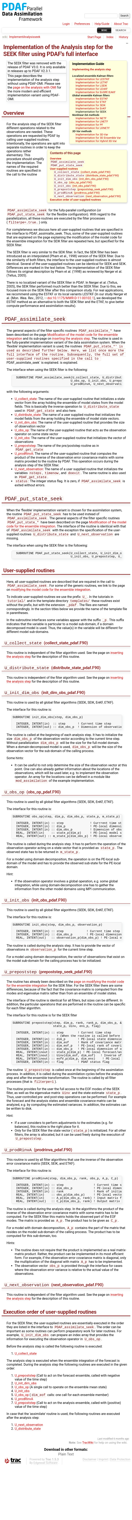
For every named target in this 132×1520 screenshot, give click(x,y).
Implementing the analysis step (91, 69)
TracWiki (88, 1496)
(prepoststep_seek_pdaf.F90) (83, 192)
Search (121, 30)
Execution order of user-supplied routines (75, 203)
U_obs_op (22, 441)
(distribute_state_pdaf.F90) (86, 177)
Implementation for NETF (91, 118)
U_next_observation (29, 480)
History (123, 37)
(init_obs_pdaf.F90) (75, 188)
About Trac (121, 24)
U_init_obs (22, 448)
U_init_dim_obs (25, 433)
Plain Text (66, 1508)
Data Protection (120, 1513)
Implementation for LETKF (92, 82)
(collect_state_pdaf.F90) (82, 173)
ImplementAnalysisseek (24, 37)
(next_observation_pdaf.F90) (87, 200)
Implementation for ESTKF (92, 98)
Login (66, 24)
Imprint (103, 1513)
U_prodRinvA (24, 465)
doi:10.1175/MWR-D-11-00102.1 (69, 303)
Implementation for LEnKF (92, 88)
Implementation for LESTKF (92, 79)
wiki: (5, 37)
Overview (55, 158)
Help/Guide (102, 24)
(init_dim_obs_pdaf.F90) (81, 181)
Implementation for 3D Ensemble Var (98, 137)
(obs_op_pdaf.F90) (73, 185)
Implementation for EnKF (91, 108)
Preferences (82, 24)
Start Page (94, 37)
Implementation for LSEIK (91, 85)
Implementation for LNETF (92, 121)
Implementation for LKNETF (93, 128)
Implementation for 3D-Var (92, 134)
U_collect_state (26, 409)
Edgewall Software (45, 1516)
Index (110, 37)
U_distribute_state (28, 425)
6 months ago (121, 1492)
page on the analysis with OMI (34, 87)
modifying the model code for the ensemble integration (50, 606)
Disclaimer (90, 1513)
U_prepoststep (25, 456)
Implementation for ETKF (91, 101)
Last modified (105, 1492)
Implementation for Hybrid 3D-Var (96, 141)
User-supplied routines (64, 169)
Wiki (104, 30)
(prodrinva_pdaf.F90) (77, 196)
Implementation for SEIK (91, 105)
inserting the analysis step (71, 345)
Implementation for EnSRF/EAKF (96, 92)
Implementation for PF (89, 124)
